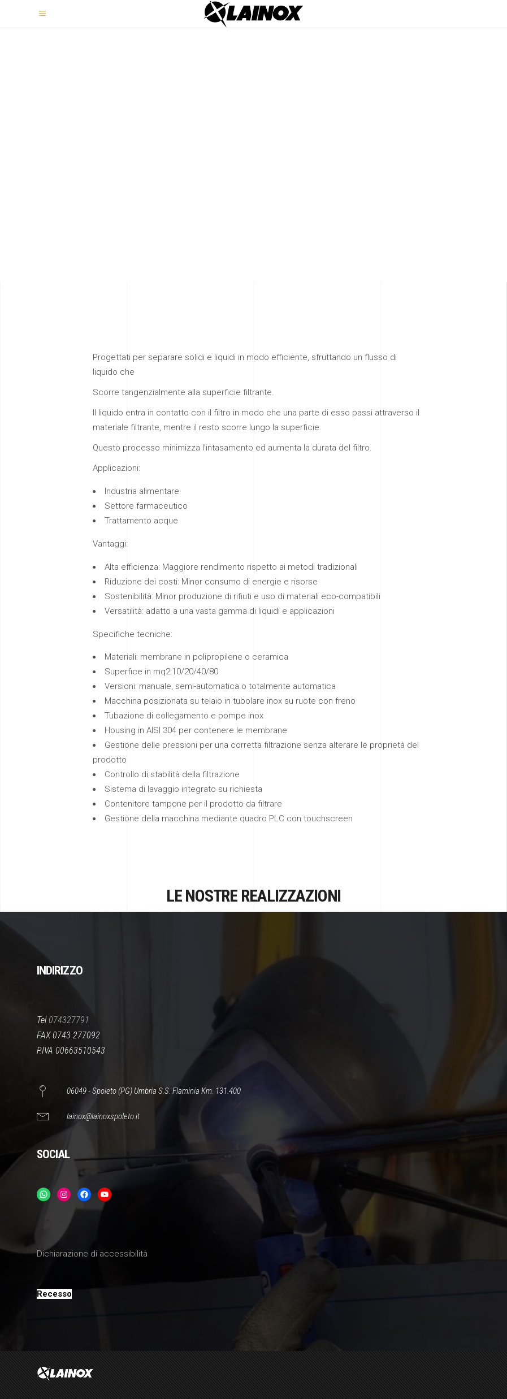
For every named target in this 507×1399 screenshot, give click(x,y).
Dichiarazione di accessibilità (92, 1254)
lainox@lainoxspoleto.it (103, 1116)
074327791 (69, 1020)
